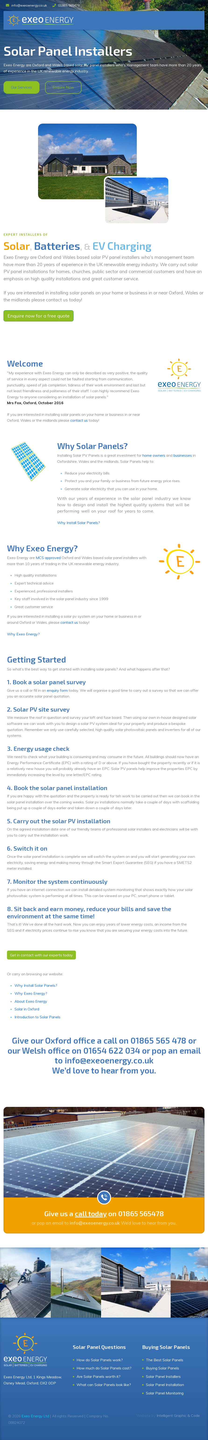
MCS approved (48, 557)
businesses (183, 455)
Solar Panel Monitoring (164, 1393)
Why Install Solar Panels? (78, 522)
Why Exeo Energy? (23, 634)
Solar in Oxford (26, 1009)
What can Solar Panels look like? (104, 1384)
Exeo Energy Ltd (35, 1416)
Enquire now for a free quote (38, 316)
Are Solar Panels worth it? (98, 1376)
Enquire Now (63, 87)
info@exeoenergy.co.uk (26, 5)
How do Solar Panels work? (100, 1360)
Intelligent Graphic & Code (178, 1415)
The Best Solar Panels (164, 1360)
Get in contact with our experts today (41, 955)
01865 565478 (66, 5)
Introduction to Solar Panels (37, 1017)
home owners (153, 455)
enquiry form (57, 690)
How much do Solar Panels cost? (104, 1368)
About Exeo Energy (30, 1001)
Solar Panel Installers (163, 1376)
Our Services (21, 87)
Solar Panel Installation (165, 1384)
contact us (79, 420)
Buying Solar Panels (162, 1368)
